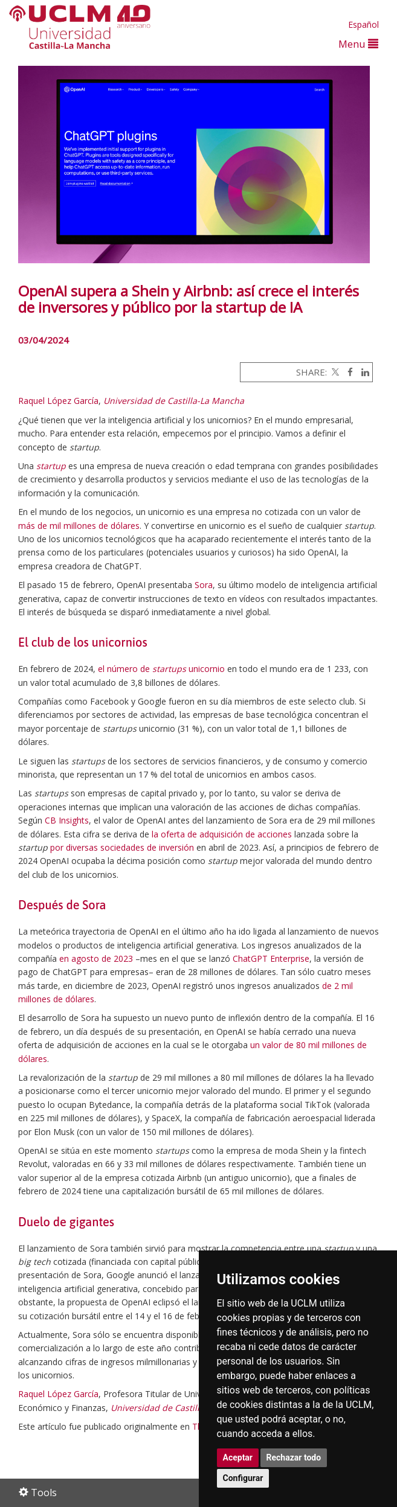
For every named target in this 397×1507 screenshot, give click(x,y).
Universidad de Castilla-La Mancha (173, 400)
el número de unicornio (161, 668)
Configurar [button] (243, 1478)
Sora (204, 584)
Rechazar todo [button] (293, 1457)
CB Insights (67, 820)
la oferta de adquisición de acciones (222, 834)
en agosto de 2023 (96, 958)
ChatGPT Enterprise (271, 958)
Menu (358, 44)
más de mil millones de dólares (79, 525)
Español (363, 24)
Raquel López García (58, 400)
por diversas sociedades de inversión (122, 847)
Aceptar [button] (238, 1457)
